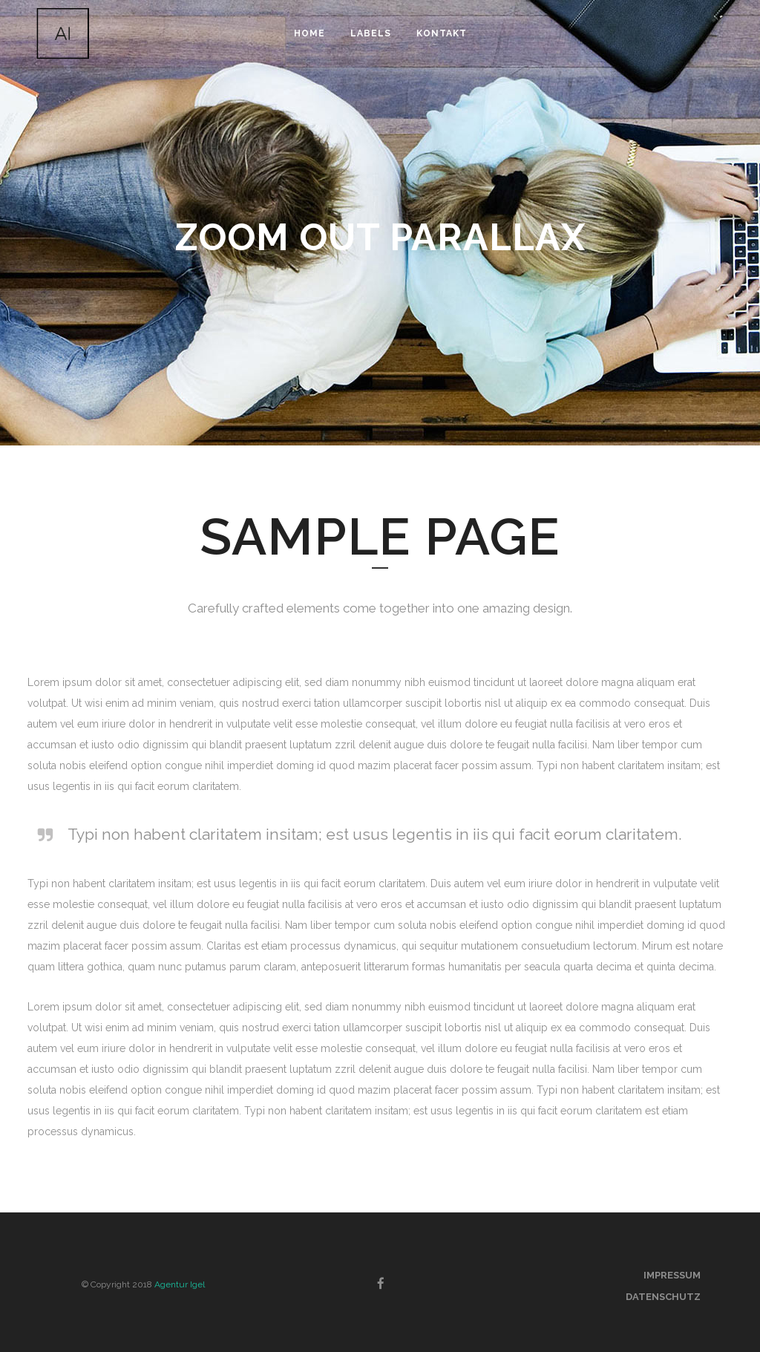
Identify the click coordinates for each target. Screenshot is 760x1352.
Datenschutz (663, 1296)
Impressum (672, 1275)
